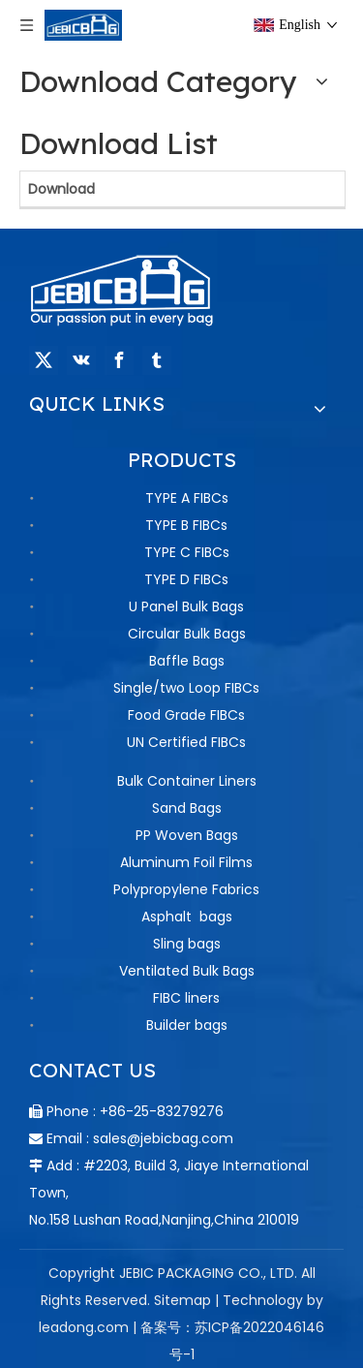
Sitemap (182, 1300)
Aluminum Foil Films (186, 862)
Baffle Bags (187, 660)
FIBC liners (186, 998)
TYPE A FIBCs (186, 498)
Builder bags (186, 1025)
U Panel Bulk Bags (186, 606)
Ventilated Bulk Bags (187, 970)
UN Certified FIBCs (186, 742)
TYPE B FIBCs (186, 525)
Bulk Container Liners (187, 781)
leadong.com (84, 1327)
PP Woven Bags (187, 835)
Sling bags (187, 943)
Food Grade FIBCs (186, 715)
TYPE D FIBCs (186, 579)
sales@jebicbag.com (163, 1138)
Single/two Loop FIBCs (186, 688)
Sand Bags (187, 808)
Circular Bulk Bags (187, 633)
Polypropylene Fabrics (186, 889)
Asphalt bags (186, 916)
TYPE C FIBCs (186, 552)
